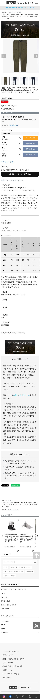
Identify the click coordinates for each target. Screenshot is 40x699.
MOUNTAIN (5, 621)
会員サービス (7, 670)
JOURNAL (6, 677)
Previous (3, 56)
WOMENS (4, 632)
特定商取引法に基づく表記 (12, 666)
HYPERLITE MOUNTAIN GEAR (13, 589)
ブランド (10, 12)
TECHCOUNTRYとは (10, 674)
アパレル (10, 501)
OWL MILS (5, 601)
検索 (35, 562)
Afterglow (5, 597)
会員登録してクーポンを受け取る (20, 174)
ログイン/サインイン (10, 651)
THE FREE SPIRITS (8, 605)
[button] (2, 536)
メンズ (16, 510)
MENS (3, 628)
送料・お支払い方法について (13, 659)
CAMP (3, 625)
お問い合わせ (7, 663)
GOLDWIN (17, 12)
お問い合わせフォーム (21, 395)
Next (36, 56)
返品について (7, 655)
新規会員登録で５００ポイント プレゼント (20, 8)
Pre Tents (5, 609)
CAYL (3, 593)
